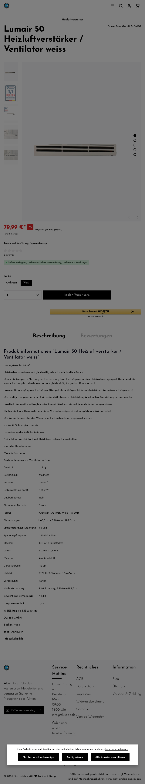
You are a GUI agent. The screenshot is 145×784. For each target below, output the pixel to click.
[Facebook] (65, 765)
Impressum (84, 694)
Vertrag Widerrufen (90, 717)
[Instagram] (76, 765)
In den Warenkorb (77, 295)
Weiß (26, 282)
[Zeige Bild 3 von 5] (134, 145)
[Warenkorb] (137, 5)
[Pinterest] (70, 765)
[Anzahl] (23, 295)
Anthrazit (11, 282)
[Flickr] (80, 765)
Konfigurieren (74, 757)
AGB (79, 679)
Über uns (119, 686)
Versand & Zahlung (127, 694)
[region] (72, 142)
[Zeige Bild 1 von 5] (134, 135)
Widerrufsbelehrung (90, 701)
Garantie (82, 709)
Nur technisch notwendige (38, 757)
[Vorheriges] (129, 217)
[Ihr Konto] (129, 5)
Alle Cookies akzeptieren (110, 757)
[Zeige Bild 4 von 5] (134, 149)
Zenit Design (49, 776)
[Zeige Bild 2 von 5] (134, 140)
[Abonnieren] (40, 710)
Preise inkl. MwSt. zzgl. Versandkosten (26, 243)
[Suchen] (121, 5)
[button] (95, 313)
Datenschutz (85, 686)
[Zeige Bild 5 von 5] (134, 154)
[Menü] (112, 5)
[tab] (49, 336)
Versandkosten (132, 774)
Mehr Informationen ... (116, 749)
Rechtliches (87, 667)
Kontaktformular (64, 733)
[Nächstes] (137, 217)
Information (124, 667)
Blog (116, 679)
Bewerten (9, 255)
